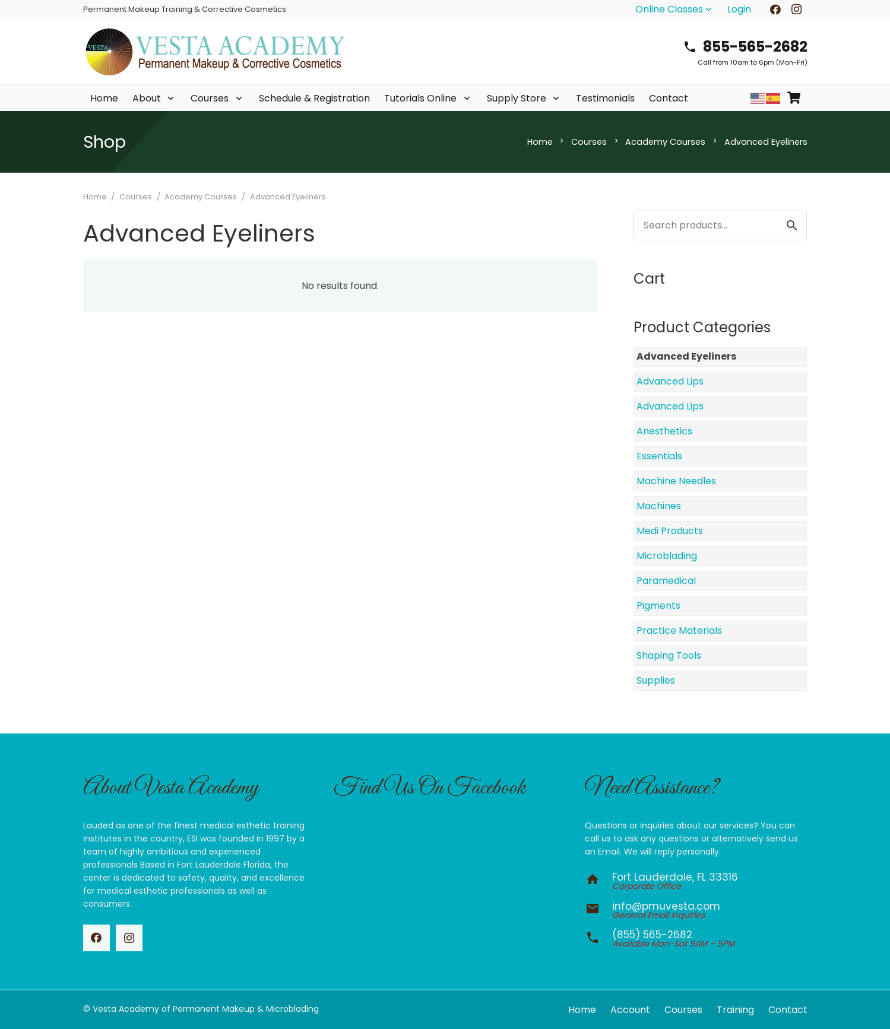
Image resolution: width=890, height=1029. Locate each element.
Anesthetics (664, 431)
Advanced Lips (670, 381)
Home (540, 142)
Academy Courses (665, 142)
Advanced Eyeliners (686, 356)
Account (630, 1010)
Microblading (666, 556)
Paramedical (666, 580)
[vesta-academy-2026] (215, 51)
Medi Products (669, 531)
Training (735, 1010)
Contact (787, 1010)
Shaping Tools (668, 655)
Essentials (659, 456)
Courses (589, 142)
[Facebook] (96, 938)
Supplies (655, 680)
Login (739, 9)
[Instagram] (129, 938)
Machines (658, 506)
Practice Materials (679, 630)
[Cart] (794, 98)
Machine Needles (676, 481)
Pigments (658, 605)
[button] (675, 9)
